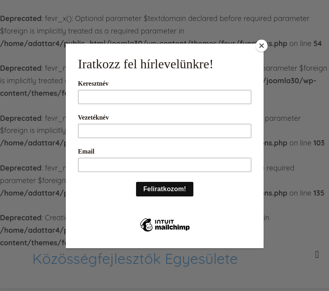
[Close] (262, 46)
